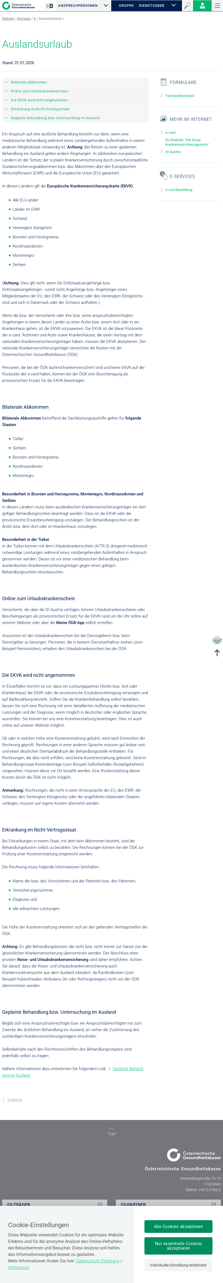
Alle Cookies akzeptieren (178, 1226)
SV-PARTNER (169, 1204)
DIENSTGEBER (152, 6)
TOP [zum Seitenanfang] (111, 1132)
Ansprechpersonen (78, 6)
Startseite (24, 19)
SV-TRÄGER (55, 1204)
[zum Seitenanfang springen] (217, 653)
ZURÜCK (12, 1100)
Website (8, 19)
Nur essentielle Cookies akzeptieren (178, 1246)
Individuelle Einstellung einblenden (178, 1265)
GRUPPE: (127, 6)
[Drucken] (217, 640)
